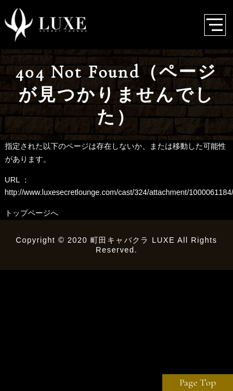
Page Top (198, 382)
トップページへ (31, 213)
